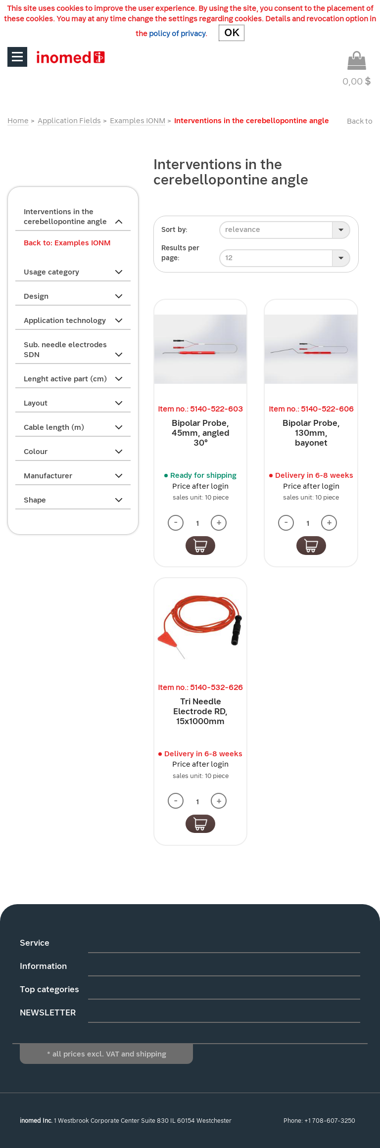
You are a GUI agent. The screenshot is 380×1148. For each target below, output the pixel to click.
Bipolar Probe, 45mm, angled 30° (201, 433)
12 (229, 258)
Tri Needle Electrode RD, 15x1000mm (200, 711)
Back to (360, 121)
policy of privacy (177, 34)
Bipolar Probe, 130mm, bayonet (311, 433)
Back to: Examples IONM (67, 242)
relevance (242, 229)
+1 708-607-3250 (329, 1121)
